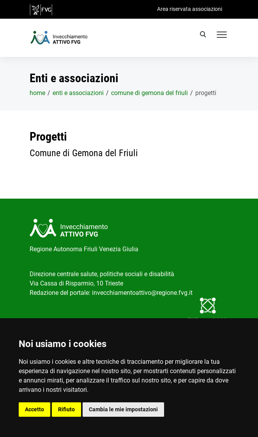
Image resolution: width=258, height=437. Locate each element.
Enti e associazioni (78, 93)
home (37, 93)
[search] (204, 35)
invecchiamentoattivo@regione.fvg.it (142, 292)
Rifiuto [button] (66, 409)
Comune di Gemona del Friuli (149, 93)
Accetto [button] (34, 409)
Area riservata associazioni (189, 9)
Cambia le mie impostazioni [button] (123, 409)
